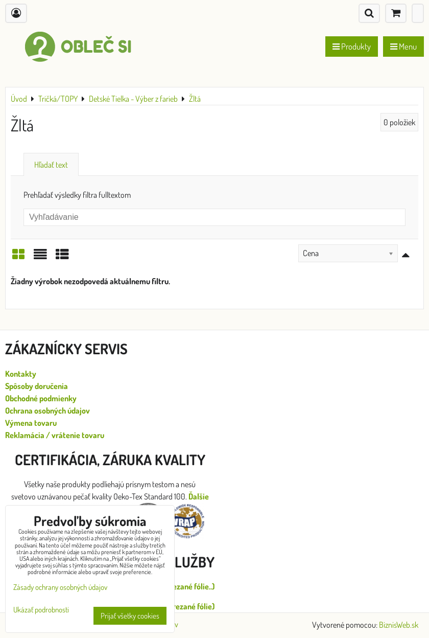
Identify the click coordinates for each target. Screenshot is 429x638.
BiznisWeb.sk (398, 625)
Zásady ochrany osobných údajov (60, 587)
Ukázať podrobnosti (41, 610)
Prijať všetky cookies (130, 616)
